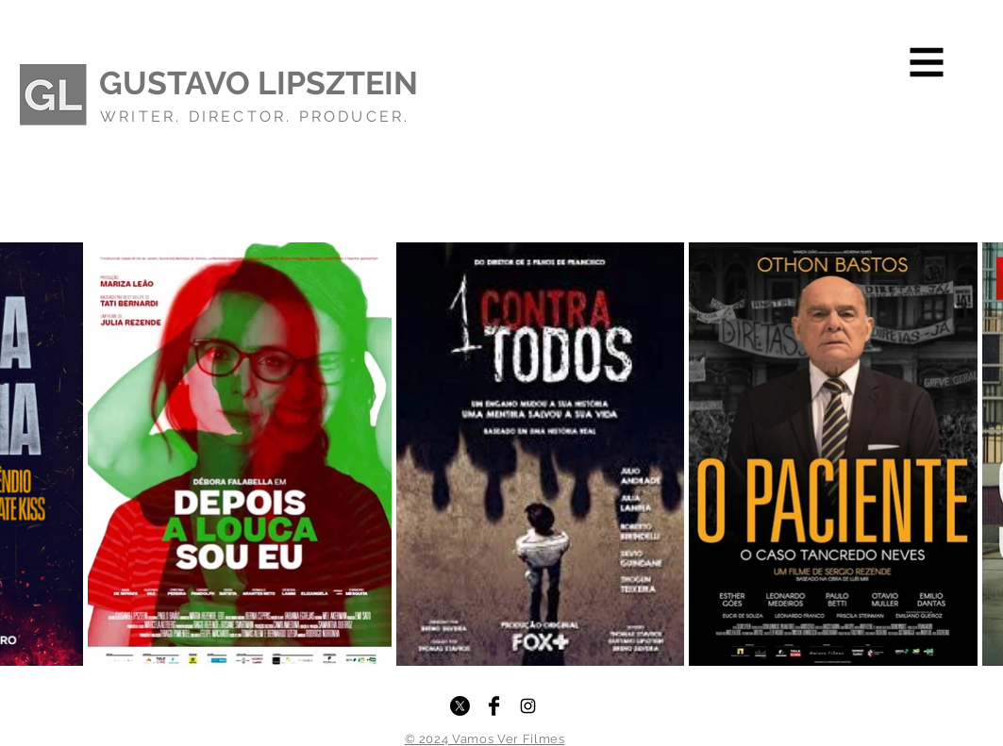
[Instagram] (528, 706)
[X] (460, 706)
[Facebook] (494, 706)
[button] (927, 62)
